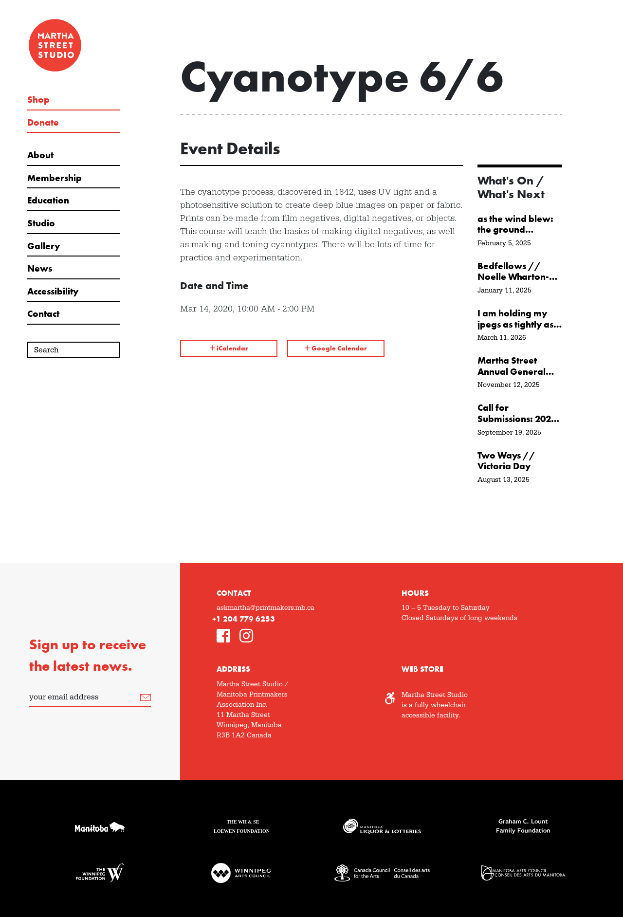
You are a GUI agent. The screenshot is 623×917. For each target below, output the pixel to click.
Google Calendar (336, 348)
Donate (43, 122)
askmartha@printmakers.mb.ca (265, 608)
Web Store (422, 669)
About (40, 155)
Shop (38, 100)
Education (48, 200)
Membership (54, 178)
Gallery (43, 246)
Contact (43, 314)
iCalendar (229, 348)
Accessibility (52, 291)
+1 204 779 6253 (243, 619)
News (39, 269)
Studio (41, 223)
